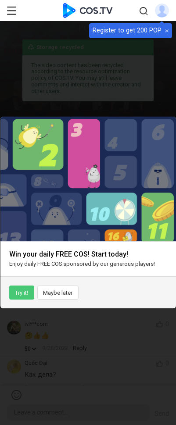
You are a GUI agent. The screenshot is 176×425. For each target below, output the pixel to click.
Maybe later (57, 292)
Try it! (21, 292)
